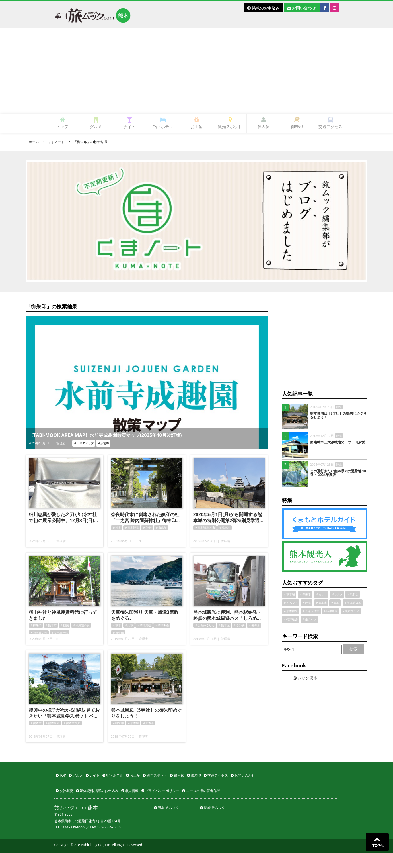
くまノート (56, 141)
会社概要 (64, 790)
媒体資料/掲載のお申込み (97, 790)
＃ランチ (239, 625)
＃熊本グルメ (350, 611)
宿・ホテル (163, 123)
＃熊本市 (51, 625)
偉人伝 (263, 123)
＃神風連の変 (81, 625)
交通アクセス (330, 123)
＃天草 (129, 625)
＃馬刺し (352, 594)
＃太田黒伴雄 (59, 633)
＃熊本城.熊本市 (205, 528)
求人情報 (130, 790)
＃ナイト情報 (310, 611)
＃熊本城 (224, 625)
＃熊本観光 (132, 528)
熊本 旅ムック (166, 807)
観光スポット (230, 123)
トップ (62, 123)
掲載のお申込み (263, 8)
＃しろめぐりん (205, 625)
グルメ (96, 123)
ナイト (129, 123)
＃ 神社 (147, 528)
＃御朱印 (161, 528)
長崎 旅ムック (212, 807)
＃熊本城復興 (71, 723)
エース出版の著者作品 (201, 790)
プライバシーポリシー (160, 790)
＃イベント (290, 603)
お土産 (196, 123)
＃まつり (321, 594)
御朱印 (297, 123)
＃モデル (254, 625)
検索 (353, 649)
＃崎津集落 (144, 625)
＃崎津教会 (162, 625)
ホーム (34, 141)
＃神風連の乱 (38, 633)
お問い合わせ (301, 8)
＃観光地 (224, 528)
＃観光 (64, 625)
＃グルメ (337, 594)
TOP (61, 775)
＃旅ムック (309, 619)
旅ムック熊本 (305, 678)
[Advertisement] (196, 71)
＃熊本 (116, 528)
